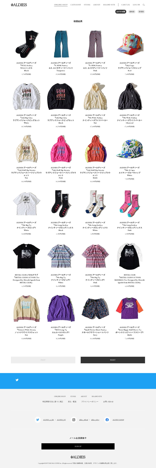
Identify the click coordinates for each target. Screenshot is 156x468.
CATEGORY (76, 5)
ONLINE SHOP (61, 5)
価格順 (131, 11)
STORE (87, 5)
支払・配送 (72, 402)
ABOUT (96, 5)
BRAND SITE (109, 5)
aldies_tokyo (95, 420)
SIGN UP (78, 446)
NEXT (113, 360)
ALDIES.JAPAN (118, 420)
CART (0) (125, 5)
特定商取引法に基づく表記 (53, 402)
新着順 (141, 11)
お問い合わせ (108, 402)
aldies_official (83, 420)
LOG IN (136, 5)
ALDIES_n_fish (48, 420)
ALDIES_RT (61, 420)
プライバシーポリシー (89, 402)
